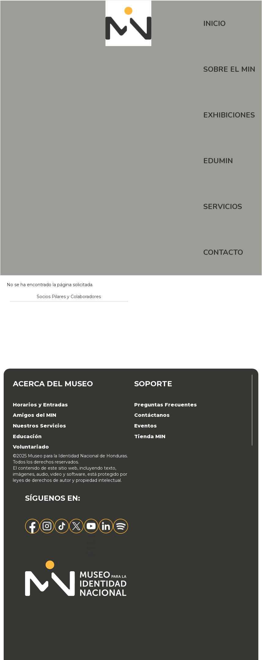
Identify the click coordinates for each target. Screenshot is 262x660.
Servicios (222, 206)
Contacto (223, 252)
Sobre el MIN (229, 69)
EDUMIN (218, 161)
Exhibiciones (229, 115)
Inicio (214, 23)
